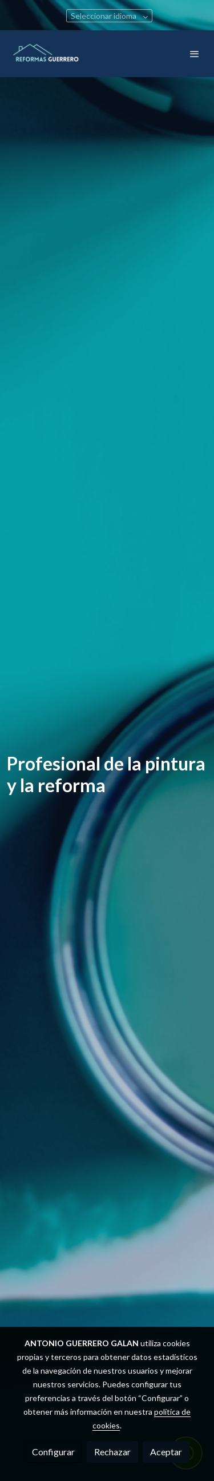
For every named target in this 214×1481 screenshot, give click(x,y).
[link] (45, 53)
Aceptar (166, 1451)
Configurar (53, 1451)
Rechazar (112, 1451)
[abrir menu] (194, 54)
